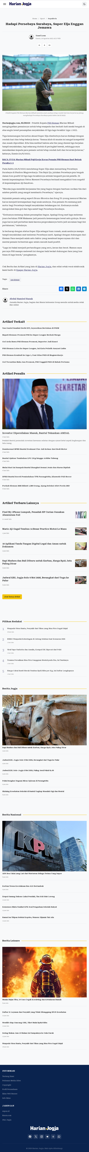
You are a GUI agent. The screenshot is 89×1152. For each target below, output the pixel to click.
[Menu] (4, 4)
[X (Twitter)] (35, 1136)
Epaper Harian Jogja (26, 270)
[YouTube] (47, 1136)
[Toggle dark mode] (84, 4)
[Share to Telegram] (84, 289)
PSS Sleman (53, 123)
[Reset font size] (44, 45)
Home (34, 18)
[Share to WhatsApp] (72, 289)
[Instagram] (41, 1136)
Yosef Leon (41, 36)
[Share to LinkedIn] (78, 289)
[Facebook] (30, 1136)
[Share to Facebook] (61, 289)
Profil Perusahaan (9, 1089)
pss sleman (15, 280)
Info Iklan (6, 1098)
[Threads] (53, 1136)
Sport (42, 18)
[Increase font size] (50, 45)
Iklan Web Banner (9, 1094)
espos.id (6, 1111)
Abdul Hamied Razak (21, 299)
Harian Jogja (44, 266)
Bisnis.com (6, 1115)
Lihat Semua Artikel (12, 597)
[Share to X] (67, 289)
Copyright (6, 1085)
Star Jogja (6, 1120)
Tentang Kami (8, 1076)
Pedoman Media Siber (11, 1081)
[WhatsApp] (59, 1136)
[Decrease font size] (39, 45)
